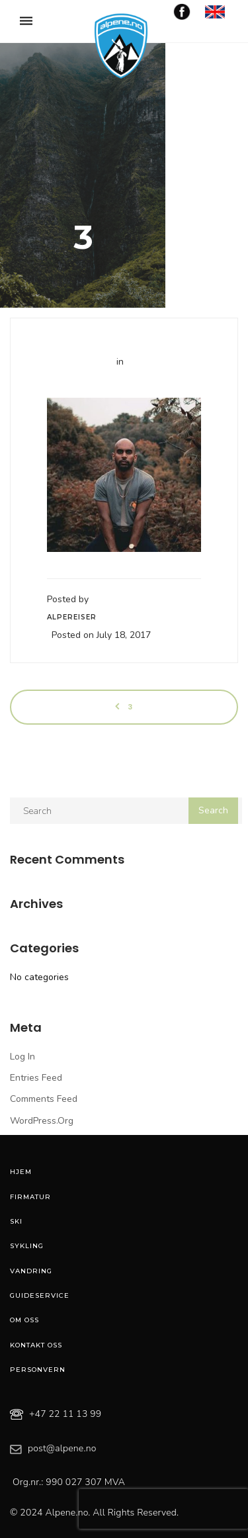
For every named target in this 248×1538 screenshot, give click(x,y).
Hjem (21, 1171)
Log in (22, 1056)
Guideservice (39, 1295)
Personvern (37, 1369)
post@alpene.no (62, 1448)
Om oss (24, 1320)
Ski (16, 1221)
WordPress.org (41, 1120)
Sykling (27, 1246)
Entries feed (36, 1077)
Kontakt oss (36, 1345)
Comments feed (43, 1099)
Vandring (31, 1271)
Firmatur (30, 1197)
